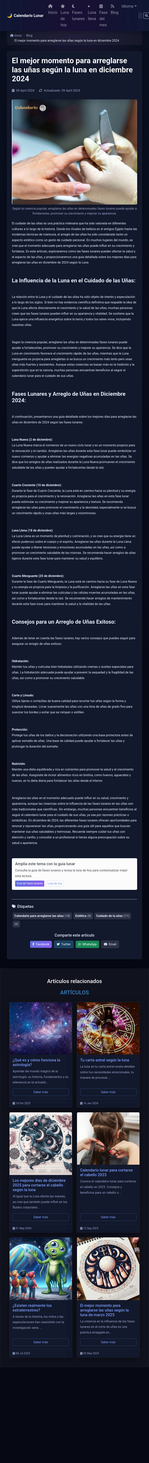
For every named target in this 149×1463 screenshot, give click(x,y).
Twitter (64, 944)
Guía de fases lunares (30, 883)
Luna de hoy (65, 15)
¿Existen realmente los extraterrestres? (32, 1307)
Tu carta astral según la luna (104, 1060)
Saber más (40, 1092)
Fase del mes (103, 15)
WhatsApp (87, 944)
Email (110, 944)
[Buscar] (140, 16)
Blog (115, 9)
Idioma (127, 6)
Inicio (52, 9)
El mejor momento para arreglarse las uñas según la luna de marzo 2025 (104, 1310)
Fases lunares (78, 12)
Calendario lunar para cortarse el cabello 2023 (106, 1172)
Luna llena (92, 13)
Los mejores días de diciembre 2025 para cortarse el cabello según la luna (39, 1185)
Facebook (40, 944)
